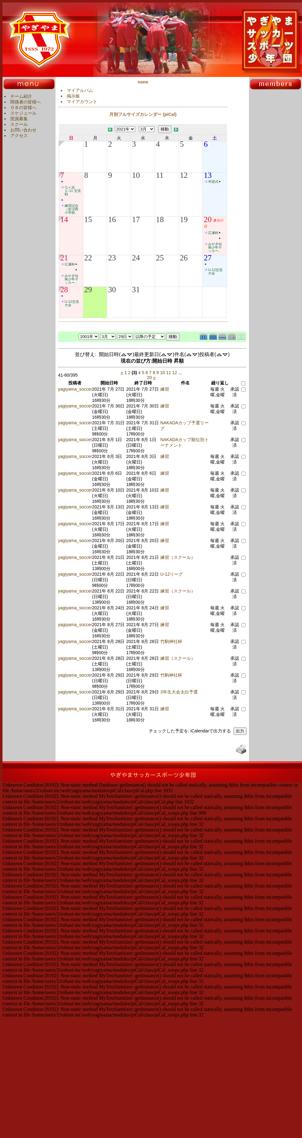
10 (136, 175)
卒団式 (213, 181)
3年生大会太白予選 (179, 691)
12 (184, 175)
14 (64, 219)
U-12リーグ (171, 574)
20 (208, 219)
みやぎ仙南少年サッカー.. (215, 247)
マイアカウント (82, 101)
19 (184, 219)
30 (112, 290)
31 (136, 290)
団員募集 (19, 118)
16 (112, 219)
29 (88, 290)
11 (159, 175)
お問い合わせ (23, 129)
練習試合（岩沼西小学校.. (71, 209)
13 (208, 175)
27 (208, 258)
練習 (164, 389)
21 (64, 258)
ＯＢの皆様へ (23, 107)
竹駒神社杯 (171, 641)
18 (160, 219)
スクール (19, 124)
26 (184, 258)
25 (160, 258)
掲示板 (73, 95)
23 (112, 258)
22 (88, 258)
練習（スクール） (177, 557)
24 (136, 258)
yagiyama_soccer (75, 389)
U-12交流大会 (215, 271)
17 (136, 219)
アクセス (19, 135)
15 (88, 219)
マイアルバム (80, 90)
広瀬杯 (213, 233)
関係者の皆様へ (25, 101)
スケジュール (23, 113)
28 (64, 290)
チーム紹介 (21, 96)
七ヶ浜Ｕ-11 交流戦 (73, 190)
